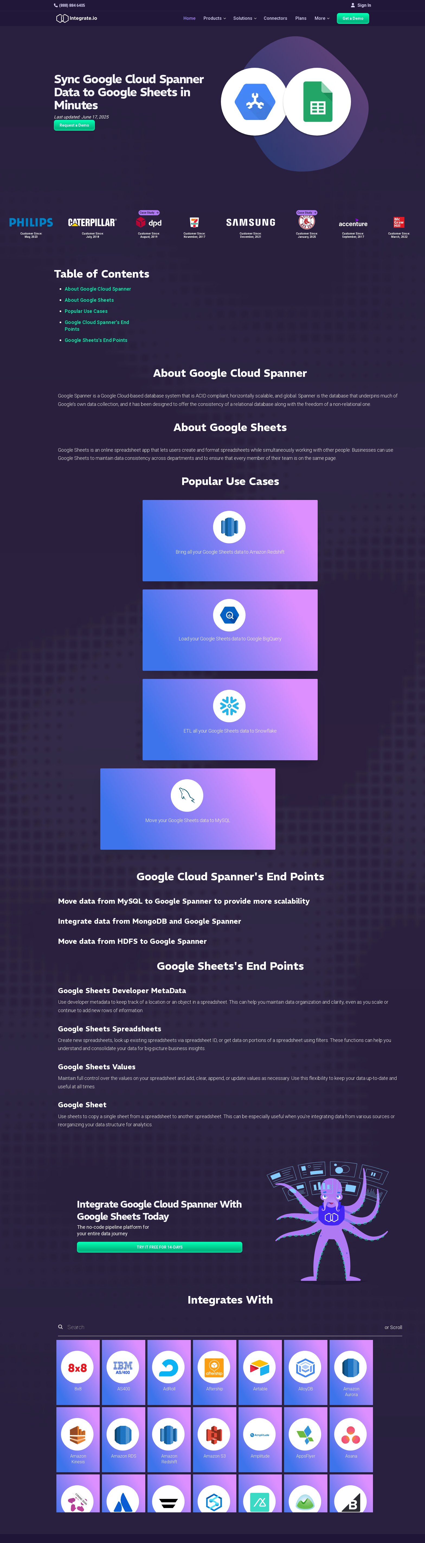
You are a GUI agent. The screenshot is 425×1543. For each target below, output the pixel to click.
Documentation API (249, 1481)
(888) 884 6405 (69, 5)
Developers (136, 1496)
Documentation (245, 1474)
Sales (130, 1481)
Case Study (149, 208)
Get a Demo (354, 19)
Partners (349, 1474)
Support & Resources (251, 1459)
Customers (351, 1445)
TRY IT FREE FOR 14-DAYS (160, 979)
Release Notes (139, 1503)
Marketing (134, 1474)
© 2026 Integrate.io (70, 1537)
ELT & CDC (135, 1459)
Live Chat (240, 1452)
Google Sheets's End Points (96, 340)
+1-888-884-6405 (76, 1475)
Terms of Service (356, 1537)
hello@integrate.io (77, 1459)
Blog (235, 1445)
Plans (301, 19)
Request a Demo (74, 125)
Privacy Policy (244, 1503)
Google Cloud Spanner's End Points (97, 325)
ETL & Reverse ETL (143, 1452)
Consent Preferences (251, 1518)
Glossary (239, 1511)
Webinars (350, 1459)
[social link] (57, 1487)
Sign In (361, 5)
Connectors (276, 19)
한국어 (347, 1516)
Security (239, 1489)
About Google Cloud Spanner (98, 289)
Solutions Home (140, 1445)
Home (187, 19)
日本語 (347, 1508)
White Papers (354, 1452)
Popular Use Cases (86, 311)
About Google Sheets (89, 300)
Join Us (348, 1481)
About (346, 1467)
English (348, 1501)
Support (132, 1489)
